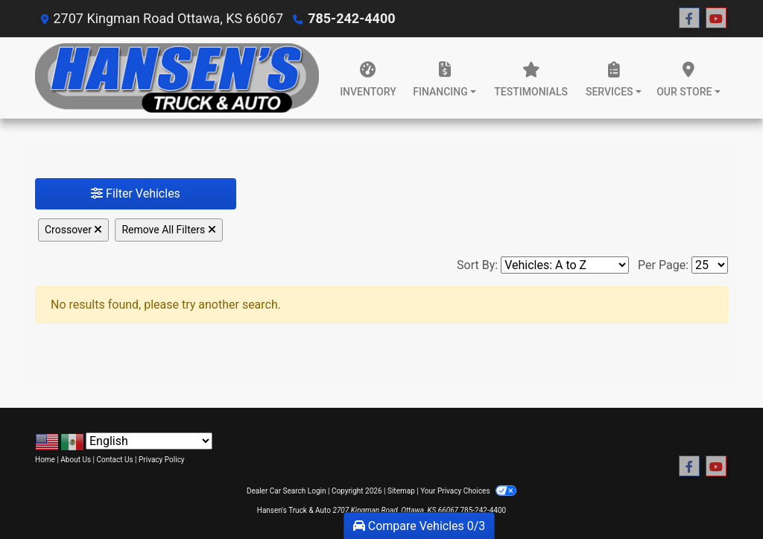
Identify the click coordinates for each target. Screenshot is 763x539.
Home (45, 460)
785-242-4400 (351, 18)
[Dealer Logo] (177, 78)
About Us (75, 460)
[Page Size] (709, 265)
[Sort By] (565, 265)
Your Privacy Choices (468, 491)
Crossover (73, 230)
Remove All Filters (168, 230)
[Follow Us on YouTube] (716, 18)
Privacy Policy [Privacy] (162, 460)
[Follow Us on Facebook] (689, 18)
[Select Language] (149, 441)
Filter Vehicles (135, 193)
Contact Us (115, 460)
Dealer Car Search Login (286, 491)
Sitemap (401, 491)
